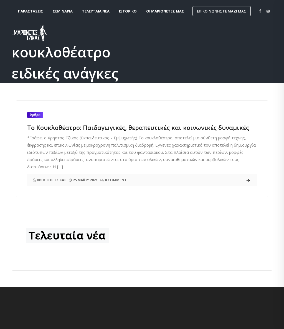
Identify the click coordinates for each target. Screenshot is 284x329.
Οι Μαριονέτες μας (165, 11)
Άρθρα (35, 114)
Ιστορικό (128, 11)
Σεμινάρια (63, 11)
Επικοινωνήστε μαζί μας (221, 11)
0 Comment (116, 180)
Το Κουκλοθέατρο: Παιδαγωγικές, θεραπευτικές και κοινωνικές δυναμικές (138, 127)
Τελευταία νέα (96, 11)
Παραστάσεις (30, 11)
